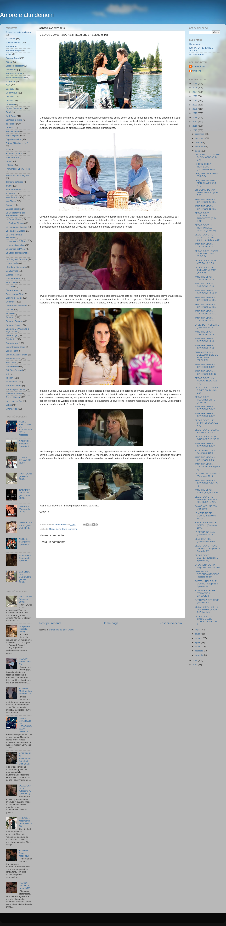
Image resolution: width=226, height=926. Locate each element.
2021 (195, 105)
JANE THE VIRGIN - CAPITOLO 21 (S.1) (205, 207)
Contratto (10, 104)
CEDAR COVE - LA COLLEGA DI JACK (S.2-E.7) (205, 270)
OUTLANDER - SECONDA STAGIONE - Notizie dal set (207, 574)
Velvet (9, 405)
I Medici (9, 165)
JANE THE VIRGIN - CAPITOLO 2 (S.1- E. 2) (206, 483)
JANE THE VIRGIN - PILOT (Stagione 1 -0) (206, 491)
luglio (198, 629)
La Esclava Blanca (15, 223)
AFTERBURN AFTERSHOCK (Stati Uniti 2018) (25, 758)
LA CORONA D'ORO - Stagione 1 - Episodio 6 (207, 566)
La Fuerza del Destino (16, 227)
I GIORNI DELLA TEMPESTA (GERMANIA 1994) (205, 166)
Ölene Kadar (12, 290)
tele (7, 374)
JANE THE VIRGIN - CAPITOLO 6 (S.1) (205, 414)
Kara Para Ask (13, 197)
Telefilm (9, 378)
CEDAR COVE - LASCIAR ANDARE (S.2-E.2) (207, 431)
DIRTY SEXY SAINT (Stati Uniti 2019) (25, 525)
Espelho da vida (13, 139)
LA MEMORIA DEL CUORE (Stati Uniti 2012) (205, 516)
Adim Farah (11, 46)
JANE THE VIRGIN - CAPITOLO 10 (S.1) (205, 346)
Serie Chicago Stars (15, 347)
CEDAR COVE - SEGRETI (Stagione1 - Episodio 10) (207, 558)
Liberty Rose (198, 66)
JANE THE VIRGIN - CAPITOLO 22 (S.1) (205, 200)
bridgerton (11, 81)
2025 (195, 87)
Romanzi (10, 317)
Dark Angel (11, 116)
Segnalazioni (12, 343)
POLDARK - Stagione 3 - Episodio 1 (25, 443)
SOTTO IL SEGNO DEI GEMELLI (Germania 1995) (206, 525)
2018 (195, 117)
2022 (195, 100)
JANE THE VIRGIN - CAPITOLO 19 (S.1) (205, 278)
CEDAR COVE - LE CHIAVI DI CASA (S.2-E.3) (207, 423)
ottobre (199, 142)
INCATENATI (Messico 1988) (25, 476)
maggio (199, 638)
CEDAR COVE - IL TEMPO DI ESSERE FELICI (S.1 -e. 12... (206, 499)
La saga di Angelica (15, 245)
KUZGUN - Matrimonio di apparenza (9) (25, 822)
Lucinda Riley (12, 275)
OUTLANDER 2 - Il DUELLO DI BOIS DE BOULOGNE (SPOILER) (206, 356)
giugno (198, 634)
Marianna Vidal (13, 278)
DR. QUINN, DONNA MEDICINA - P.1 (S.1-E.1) (206, 192)
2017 (195, 121)
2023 (195, 96)
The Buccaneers (14, 385)
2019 (195, 113)
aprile (198, 642)
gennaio (199, 655)
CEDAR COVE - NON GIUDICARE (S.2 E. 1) (207, 437)
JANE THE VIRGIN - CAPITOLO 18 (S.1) (205, 284)
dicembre (200, 134)
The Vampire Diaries (15, 389)
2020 (195, 109)
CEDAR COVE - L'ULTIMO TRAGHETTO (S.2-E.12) (205, 217)
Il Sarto (9, 186)
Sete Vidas (11, 362)
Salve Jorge (11, 335)
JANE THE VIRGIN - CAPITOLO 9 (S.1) (205, 365)
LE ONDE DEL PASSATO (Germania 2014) (207, 474)
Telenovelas (11, 381)
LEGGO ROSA (196, 54)
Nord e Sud (11, 282)
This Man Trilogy (14, 393)
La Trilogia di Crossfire (16, 259)
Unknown (196, 71)
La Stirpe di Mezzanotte (17, 253)
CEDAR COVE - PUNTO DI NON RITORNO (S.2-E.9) (207, 253)
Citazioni (10, 96)
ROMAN (10, 313)
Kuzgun (9, 205)
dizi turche (11, 124)
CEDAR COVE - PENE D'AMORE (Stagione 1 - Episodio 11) (207, 548)
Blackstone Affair (14, 73)
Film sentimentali (14, 153)
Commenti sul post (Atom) (61, 630)
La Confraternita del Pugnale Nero (15, 214)
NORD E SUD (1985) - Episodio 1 (25, 541)
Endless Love (12, 131)
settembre (200, 146)
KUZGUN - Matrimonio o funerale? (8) (25, 691)
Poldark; (10, 309)
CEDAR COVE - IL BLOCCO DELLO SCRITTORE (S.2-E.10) (207, 237)
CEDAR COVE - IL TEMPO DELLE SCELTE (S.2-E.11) (205, 228)
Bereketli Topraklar (15, 66)
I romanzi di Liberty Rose (18, 169)
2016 (195, 126)
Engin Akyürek (13, 135)
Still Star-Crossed (14, 370)
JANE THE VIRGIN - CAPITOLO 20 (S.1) (205, 245)
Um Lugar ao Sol (14, 401)
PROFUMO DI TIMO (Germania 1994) (205, 451)
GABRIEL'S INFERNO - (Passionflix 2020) (24, 494)
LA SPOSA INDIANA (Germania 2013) (205, 533)
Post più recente (50, 623)
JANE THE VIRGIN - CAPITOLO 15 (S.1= (206, 305)
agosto (198, 151)
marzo (198, 646)
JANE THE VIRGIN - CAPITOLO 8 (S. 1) (205, 372)
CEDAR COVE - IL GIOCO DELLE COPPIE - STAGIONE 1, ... (206, 620)
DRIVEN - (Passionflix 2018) (24, 509)
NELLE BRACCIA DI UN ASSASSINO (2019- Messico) (25, 428)
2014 (195, 660)
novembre (200, 138)
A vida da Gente (13, 42)
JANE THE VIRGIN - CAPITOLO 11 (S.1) (205, 339)
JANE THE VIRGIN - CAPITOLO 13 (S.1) (205, 319)
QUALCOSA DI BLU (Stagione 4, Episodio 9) (25, 790)
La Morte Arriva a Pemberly (14, 236)
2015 (195, 130)
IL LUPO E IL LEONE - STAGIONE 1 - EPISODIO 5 (206, 593)
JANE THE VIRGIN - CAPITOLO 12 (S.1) (205, 333)
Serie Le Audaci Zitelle (16, 355)
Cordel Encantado (14, 108)
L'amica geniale (13, 209)
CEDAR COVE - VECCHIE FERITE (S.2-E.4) (205, 399)
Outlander (10, 302)
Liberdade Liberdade (16, 267)
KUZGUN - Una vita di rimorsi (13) (24, 885)
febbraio (199, 651)
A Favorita (11, 38)
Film (8, 149)
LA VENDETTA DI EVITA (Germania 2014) (207, 326)
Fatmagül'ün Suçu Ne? (17, 143)
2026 (195, 83)
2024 (195, 92)
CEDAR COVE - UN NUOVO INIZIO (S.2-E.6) (206, 381)
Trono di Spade (13, 397)
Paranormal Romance (16, 305)
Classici (9, 100)
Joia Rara (10, 193)
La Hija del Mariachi (15, 231)
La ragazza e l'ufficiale (16, 241)
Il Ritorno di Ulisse (14, 182)
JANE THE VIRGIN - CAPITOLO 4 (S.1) (205, 458)
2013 (195, 664)
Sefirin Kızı (11, 339)
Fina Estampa (12, 157)
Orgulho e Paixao (14, 298)
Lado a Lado (12, 263)
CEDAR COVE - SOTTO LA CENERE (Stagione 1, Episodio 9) (207, 609)
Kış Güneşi (11, 201)
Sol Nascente (12, 366)
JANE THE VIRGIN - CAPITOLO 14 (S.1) (205, 312)
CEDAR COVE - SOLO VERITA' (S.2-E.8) (206, 261)
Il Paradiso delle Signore (17, 175)
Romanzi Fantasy (14, 321)
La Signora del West (15, 249)
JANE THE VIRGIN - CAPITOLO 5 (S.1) (205, 444)
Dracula (9, 127)
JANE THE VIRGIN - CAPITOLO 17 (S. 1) (206, 291)
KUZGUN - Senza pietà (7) (24, 661)
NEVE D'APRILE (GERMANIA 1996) (205, 540)
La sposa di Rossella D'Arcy (24, 629)
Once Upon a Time (15, 294)
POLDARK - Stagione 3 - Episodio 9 (25, 558)
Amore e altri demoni (27, 15)
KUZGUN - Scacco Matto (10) (24, 853)
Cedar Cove (55, 529)
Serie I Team (12, 351)
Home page (111, 623)
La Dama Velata (13, 219)
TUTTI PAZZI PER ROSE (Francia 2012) (207, 601)
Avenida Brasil (13, 58)
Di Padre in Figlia (14, 120)
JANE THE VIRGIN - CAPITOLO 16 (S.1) (205, 298)
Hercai (9, 161)
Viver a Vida (11, 409)
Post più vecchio (170, 623)
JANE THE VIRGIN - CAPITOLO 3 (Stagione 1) (207, 466)
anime (9, 54)
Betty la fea (11, 69)
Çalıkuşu (10, 89)
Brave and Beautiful (15, 77)
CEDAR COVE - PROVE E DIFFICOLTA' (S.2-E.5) (207, 390)
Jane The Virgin (13, 189)
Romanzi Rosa (13, 325)
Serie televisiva (69, 529)
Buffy (8, 85)
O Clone (10, 286)
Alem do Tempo (13, 50)
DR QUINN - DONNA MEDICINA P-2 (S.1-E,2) (206, 183)
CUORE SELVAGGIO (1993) (25, 460)
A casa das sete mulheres (18, 32)
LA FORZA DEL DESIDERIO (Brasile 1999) (25, 577)
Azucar (9, 62)
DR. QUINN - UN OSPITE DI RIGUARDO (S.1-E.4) (207, 157)
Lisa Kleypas (12, 271)
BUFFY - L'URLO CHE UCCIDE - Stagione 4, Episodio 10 (206, 584)
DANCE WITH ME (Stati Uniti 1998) (206, 507)
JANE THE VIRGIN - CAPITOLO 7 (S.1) (205, 407)
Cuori (8, 112)
